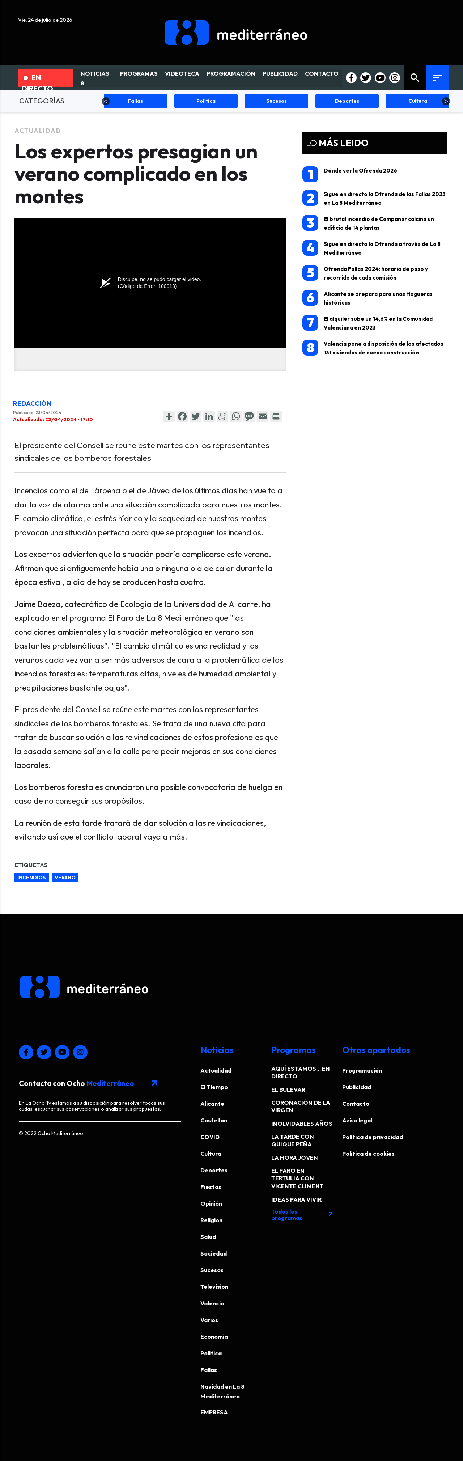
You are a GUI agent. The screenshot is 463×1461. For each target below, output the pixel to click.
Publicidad (356, 1087)
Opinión (211, 1203)
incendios (31, 877)
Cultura (210, 1153)
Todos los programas (302, 1214)
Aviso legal (357, 1120)
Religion (211, 1220)
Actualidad (37, 131)
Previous (105, 101)
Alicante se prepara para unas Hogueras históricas (367, 298)
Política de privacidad (372, 1137)
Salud (208, 1236)
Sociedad (213, 1253)
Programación (362, 1070)
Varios (209, 1320)
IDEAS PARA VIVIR (296, 1199)
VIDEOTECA (182, 73)
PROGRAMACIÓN (231, 73)
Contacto (355, 1103)
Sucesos (212, 1270)
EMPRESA (214, 1412)
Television (214, 1286)
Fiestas (210, 1186)
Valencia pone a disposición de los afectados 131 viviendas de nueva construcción (372, 348)
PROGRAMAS (139, 73)
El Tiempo (214, 1087)
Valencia (212, 1303)
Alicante (212, 1103)
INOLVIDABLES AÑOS (301, 1123)
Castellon (213, 1120)
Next (446, 101)
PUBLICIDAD (280, 73)
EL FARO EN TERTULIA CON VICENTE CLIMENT (297, 1178)
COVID (210, 1137)
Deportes (214, 1170)
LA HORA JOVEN (294, 1157)
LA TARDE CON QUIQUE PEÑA (292, 1140)
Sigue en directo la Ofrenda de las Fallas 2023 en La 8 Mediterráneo (374, 198)
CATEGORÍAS (41, 100)
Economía (214, 1336)
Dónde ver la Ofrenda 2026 (349, 174)
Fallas (208, 1369)
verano (65, 877)
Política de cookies (368, 1153)
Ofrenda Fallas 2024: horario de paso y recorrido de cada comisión (365, 273)
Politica (211, 1353)
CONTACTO (322, 73)
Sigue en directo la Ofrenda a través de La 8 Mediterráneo (371, 248)
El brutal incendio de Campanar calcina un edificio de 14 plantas (368, 223)
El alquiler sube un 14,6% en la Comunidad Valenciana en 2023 (367, 323)
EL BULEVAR (288, 1089)
